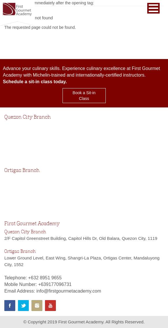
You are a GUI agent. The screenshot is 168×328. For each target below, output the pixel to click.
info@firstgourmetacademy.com (68, 291)
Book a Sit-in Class (84, 95)
